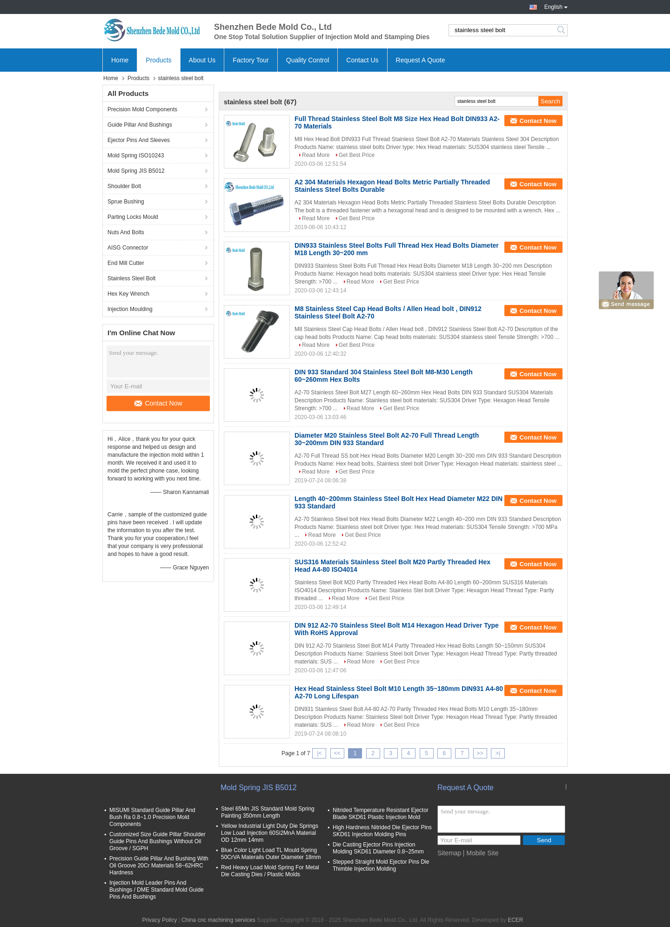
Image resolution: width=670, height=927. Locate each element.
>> (480, 753)
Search (562, 30)
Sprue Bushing (125, 201)
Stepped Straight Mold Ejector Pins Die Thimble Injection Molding (381, 865)
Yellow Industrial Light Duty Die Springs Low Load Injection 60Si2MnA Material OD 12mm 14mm (269, 833)
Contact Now (158, 403)
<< (337, 753)
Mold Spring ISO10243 (135, 155)
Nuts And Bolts (125, 232)
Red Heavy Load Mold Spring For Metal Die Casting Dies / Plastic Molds (270, 871)
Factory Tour (251, 60)
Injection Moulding (130, 309)
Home (119, 60)
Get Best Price (357, 155)
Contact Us (362, 60)
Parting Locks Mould (132, 217)
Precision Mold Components (142, 109)
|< (319, 753)
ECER (515, 920)
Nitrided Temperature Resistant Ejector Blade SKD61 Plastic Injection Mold (381, 813)
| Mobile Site (481, 853)
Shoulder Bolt (124, 186)
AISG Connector (127, 247)
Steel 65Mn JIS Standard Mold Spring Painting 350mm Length (268, 812)
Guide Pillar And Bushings (139, 125)
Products (158, 60)
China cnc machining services (218, 920)
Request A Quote (420, 60)
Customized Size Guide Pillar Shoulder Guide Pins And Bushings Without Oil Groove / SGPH (157, 841)
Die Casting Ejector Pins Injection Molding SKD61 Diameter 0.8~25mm (378, 848)
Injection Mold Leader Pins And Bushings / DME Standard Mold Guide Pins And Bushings (156, 890)
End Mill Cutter (125, 263)
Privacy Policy (159, 920)
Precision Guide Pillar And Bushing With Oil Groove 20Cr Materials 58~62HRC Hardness (158, 865)
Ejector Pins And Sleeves (138, 140)
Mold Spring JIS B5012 (136, 171)
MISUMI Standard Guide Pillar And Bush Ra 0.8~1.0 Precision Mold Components (152, 817)
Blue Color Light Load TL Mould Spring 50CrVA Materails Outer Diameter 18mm (271, 853)
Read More (315, 155)
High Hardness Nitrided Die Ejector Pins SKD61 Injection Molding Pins (382, 831)
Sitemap (449, 853)
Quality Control (307, 60)
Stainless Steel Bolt (131, 278)
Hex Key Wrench (128, 294)
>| (498, 753)
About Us (202, 60)
